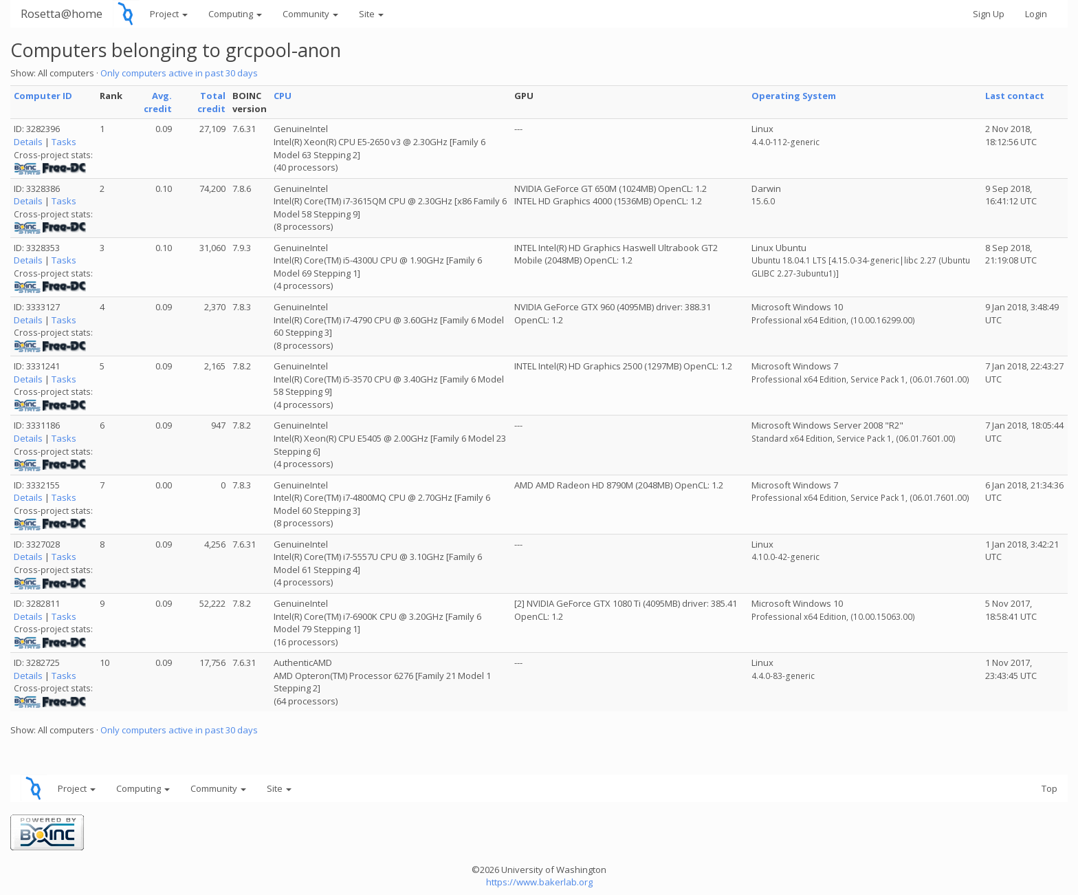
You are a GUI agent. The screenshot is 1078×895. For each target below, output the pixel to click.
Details (28, 142)
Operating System (793, 95)
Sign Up (988, 14)
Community (310, 14)
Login (1036, 14)
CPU (283, 95)
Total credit (211, 102)
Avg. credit (158, 102)
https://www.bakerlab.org (539, 882)
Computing (235, 14)
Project (169, 14)
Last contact (1014, 95)
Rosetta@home (61, 13)
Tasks (64, 142)
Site (371, 14)
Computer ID (43, 95)
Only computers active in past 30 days (179, 73)
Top (1049, 788)
